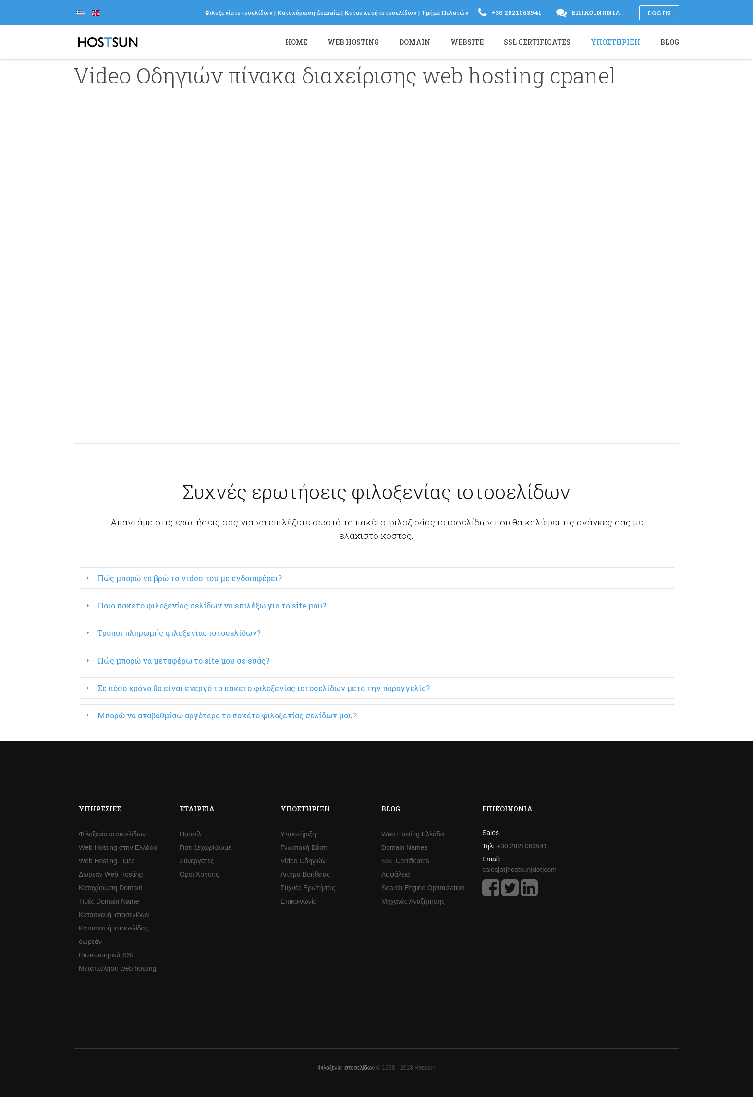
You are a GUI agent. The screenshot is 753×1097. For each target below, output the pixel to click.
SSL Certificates (405, 861)
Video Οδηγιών (303, 861)
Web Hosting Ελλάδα (412, 834)
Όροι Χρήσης (199, 874)
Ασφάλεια (395, 874)
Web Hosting (353, 42)
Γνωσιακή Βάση (304, 847)
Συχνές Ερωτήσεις (307, 888)
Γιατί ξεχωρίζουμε (205, 847)
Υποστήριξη (298, 834)
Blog (669, 42)
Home (296, 42)
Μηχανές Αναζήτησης (413, 901)
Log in (659, 13)
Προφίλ (190, 834)
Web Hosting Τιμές (106, 861)
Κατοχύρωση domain (308, 12)
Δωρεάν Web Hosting (111, 874)
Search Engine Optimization (423, 888)
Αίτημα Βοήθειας (305, 874)
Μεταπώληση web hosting (117, 968)
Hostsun (108, 42)
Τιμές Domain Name (109, 901)
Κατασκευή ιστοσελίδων (114, 914)
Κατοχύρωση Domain (110, 888)
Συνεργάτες (197, 861)
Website (467, 42)
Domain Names (404, 847)
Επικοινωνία (298, 901)
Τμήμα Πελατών (445, 12)
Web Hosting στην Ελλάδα (118, 847)
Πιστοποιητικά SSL (107, 955)
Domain (414, 42)
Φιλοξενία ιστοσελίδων (112, 834)
